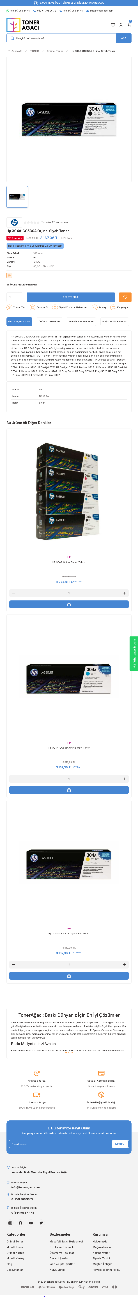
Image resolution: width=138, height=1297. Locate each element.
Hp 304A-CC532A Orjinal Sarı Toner (69, 933)
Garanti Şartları (59, 1258)
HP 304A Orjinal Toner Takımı (69, 562)
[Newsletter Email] (69, 1144)
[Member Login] (121, 25)
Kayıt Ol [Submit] (120, 1144)
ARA (123, 38)
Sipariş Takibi (101, 1258)
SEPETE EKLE (70, 297)
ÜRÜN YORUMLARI (49, 321)
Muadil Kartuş (15, 1258)
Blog (9, 1264)
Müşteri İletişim (102, 1264)
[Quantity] (14, 297)
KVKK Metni (57, 1270)
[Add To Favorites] (125, 297)
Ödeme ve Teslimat (62, 1253)
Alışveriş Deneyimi (114, 321)
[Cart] (129, 25)
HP (34, 257)
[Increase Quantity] (124, 593)
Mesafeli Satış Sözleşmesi (66, 1241)
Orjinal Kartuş (15, 1253)
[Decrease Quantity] (14, 593)
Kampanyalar (101, 1253)
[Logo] (23, 24)
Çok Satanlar (14, 1270)
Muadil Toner (14, 1247)
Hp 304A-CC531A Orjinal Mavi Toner (69, 747)
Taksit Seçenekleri (81, 321)
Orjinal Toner (14, 1241)
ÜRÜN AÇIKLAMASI (19, 321)
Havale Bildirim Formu (106, 1270)
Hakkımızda (100, 1241)
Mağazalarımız (102, 1247)
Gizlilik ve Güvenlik (62, 1247)
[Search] (69, 38)
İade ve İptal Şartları (62, 1264)
